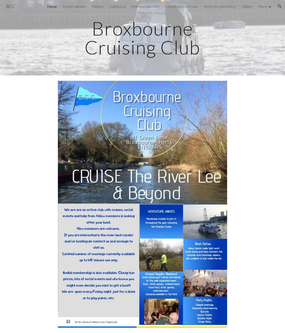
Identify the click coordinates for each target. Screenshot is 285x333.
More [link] (262, 6)
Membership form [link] (145, 6)
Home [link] (52, 6)
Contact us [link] (117, 6)
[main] (142, 38)
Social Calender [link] (74, 6)
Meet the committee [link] (220, 6)
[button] (279, 6)
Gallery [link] (247, 6)
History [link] (98, 6)
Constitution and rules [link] (181, 6)
